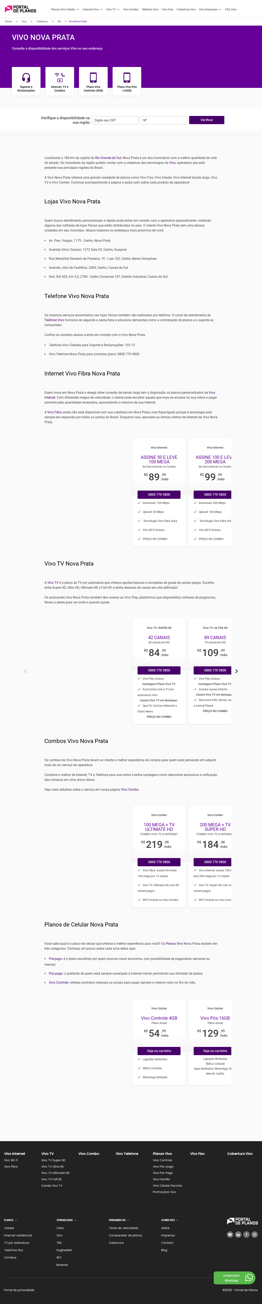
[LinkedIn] (238, 1234)
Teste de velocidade (123, 1228)
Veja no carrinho (159, 1051)
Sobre (165, 1228)
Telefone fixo (13, 1250)
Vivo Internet (14, 1153)
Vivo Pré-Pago (163, 1173)
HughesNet (64, 1250)
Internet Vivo (91, 9)
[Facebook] (246, 1234)
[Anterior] (25, 671)
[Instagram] (254, 1234)
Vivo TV (111, 9)
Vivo (172, 163)
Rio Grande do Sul (108, 158)
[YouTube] (230, 1234)
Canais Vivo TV (51, 1186)
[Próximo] (237, 671)
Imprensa (168, 1235)
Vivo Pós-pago (163, 1167)
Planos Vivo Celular (63, 9)
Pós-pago (56, 973)
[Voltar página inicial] (20, 9)
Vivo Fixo (167, 9)
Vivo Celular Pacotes (167, 1186)
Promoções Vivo (164, 1192)
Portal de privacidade (19, 1290)
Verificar (207, 120)
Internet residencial (18, 1235)
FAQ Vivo (231, 9)
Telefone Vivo (150, 9)
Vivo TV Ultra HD (52, 1167)
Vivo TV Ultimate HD (55, 1173)
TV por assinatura (16, 1243)
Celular (9, 1228)
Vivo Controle (58, 982)
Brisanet (62, 1265)
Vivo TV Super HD (53, 1160)
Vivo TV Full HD (51, 1179)
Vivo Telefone (127, 1153)
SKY (59, 1257)
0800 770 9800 (159, 495)
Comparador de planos (125, 1235)
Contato (167, 1243)
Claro (60, 1228)
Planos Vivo (174, 944)
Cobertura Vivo (186, 9)
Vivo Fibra (54, 412)
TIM (58, 1243)
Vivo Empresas (208, 9)
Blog (164, 1250)
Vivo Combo (131, 9)
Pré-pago (55, 959)
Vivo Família (161, 1179)
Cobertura (116, 1243)
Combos (10, 1257)
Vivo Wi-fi (11, 1160)
